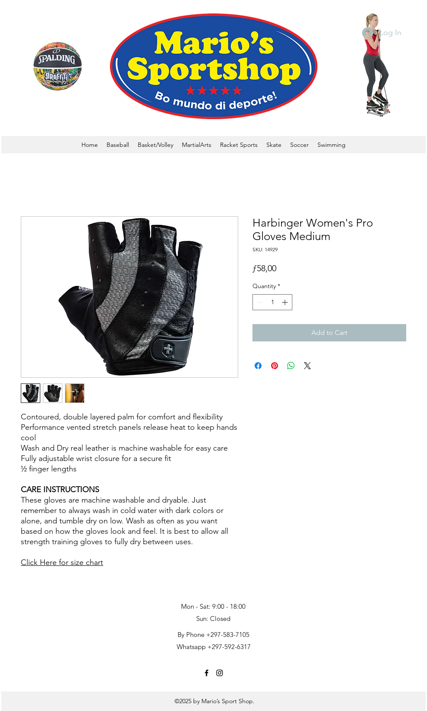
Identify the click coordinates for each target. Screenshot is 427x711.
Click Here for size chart (62, 562)
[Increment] (285, 302)
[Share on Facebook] (258, 365)
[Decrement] (259, 302)
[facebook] (206, 673)
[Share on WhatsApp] (291, 365)
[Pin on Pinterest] (274, 365)
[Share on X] (307, 365)
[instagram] (219, 673)
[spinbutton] (272, 302)
